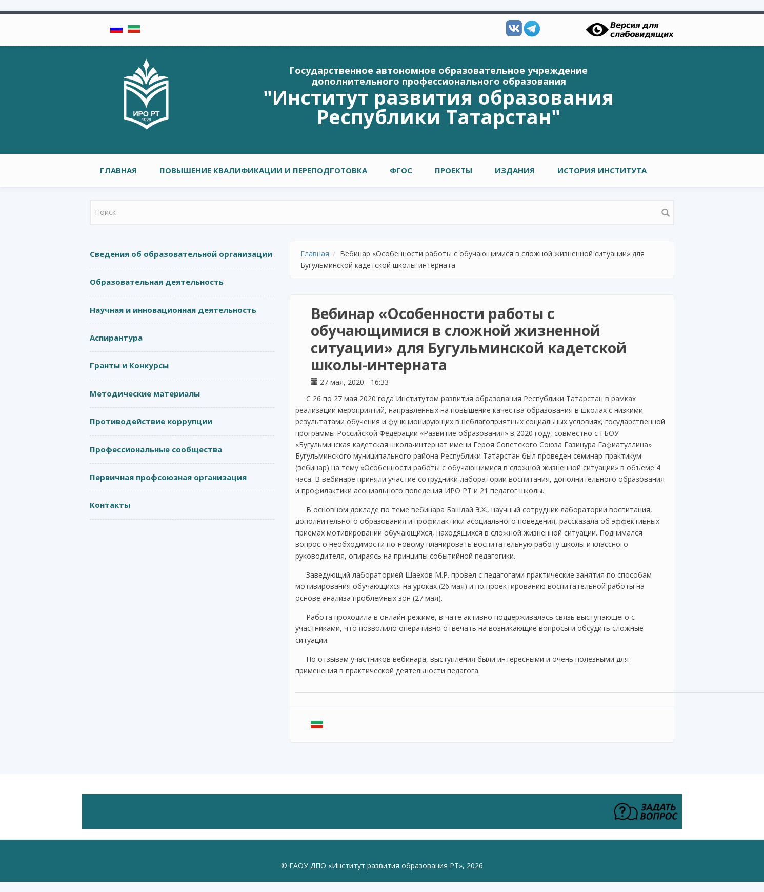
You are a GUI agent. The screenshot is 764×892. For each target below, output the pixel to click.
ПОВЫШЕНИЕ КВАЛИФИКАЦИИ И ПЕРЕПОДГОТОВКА (263, 170)
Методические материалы (145, 393)
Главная (118, 170)
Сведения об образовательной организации (181, 254)
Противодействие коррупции (151, 421)
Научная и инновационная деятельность (173, 310)
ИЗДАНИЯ (515, 170)
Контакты (110, 505)
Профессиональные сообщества (156, 449)
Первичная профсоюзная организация (168, 477)
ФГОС (401, 170)
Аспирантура (116, 337)
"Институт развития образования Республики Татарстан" (438, 106)
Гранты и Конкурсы (129, 365)
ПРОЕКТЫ (453, 170)
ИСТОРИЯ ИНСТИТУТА (602, 170)
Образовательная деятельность (157, 281)
